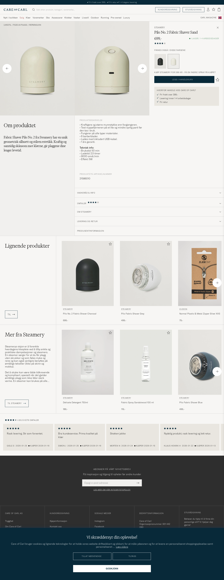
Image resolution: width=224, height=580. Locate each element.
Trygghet (9, 521)
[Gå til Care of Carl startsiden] (15, 9)
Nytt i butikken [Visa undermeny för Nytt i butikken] (10, 17)
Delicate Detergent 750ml (75, 402)
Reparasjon (35, 25)
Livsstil (7, 25)
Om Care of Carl (13, 526)
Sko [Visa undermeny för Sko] (48, 17)
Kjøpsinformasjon (58, 521)
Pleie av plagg (20, 25)
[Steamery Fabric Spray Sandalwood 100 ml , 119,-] (146, 370)
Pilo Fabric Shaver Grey (132, 313)
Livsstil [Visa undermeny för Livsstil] (85, 17)
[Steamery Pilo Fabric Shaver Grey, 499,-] (146, 281)
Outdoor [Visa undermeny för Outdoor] (95, 17)
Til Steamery (17, 403)
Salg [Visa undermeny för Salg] (22, 17)
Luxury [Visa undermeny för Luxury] (126, 17)
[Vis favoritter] (213, 9)
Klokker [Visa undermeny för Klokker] (68, 17)
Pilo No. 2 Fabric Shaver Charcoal (79, 313)
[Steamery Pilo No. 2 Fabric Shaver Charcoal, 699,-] (88, 281)
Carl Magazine (209, 18)
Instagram (100, 521)
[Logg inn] (208, 10)
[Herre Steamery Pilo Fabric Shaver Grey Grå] (146, 273)
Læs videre (122, 546)
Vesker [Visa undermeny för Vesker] (77, 17)
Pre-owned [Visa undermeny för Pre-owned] (116, 17)
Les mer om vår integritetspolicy (112, 490)
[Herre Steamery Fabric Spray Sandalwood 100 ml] (146, 362)
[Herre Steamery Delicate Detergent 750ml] (88, 362)
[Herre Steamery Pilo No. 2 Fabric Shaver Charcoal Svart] (88, 273)
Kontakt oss (56, 526)
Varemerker (38, 17)
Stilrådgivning (193, 9)
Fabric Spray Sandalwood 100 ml (137, 402)
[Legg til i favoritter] (109, 244)
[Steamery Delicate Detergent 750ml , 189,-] (88, 370)
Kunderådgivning (167, 9)
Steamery (159, 27)
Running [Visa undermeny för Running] (105, 17)
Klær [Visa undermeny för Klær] (28, 17)
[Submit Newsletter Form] (138, 483)
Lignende (27, 245)
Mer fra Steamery (24, 334)
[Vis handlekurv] (219, 10)
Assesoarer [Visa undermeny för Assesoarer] (57, 17)
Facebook (99, 526)
